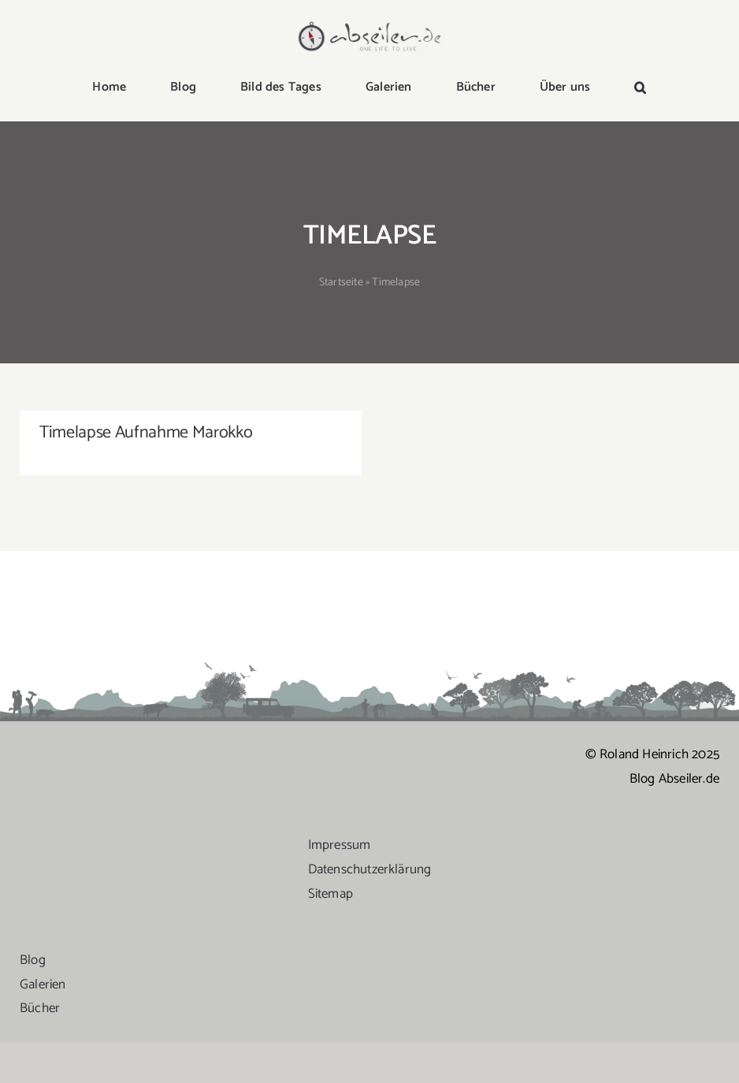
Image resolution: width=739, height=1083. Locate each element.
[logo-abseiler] (370, 25)
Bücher (40, 1031)
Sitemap (330, 916)
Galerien (43, 1007)
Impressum (339, 868)
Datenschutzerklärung (370, 891)
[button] (640, 88)
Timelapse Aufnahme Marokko (145, 433)
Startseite (341, 283)
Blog (33, 982)
